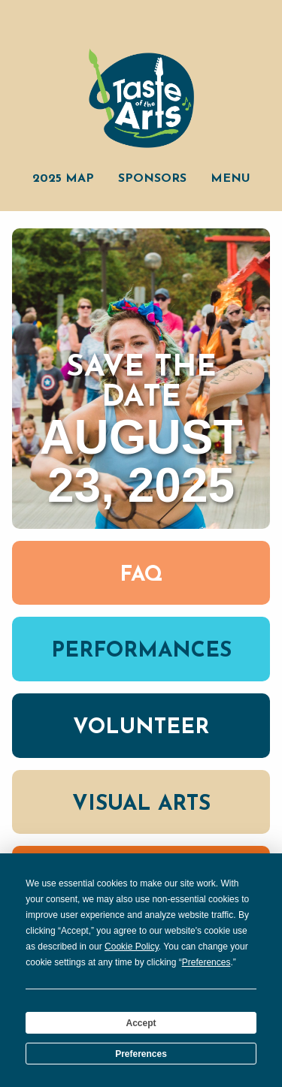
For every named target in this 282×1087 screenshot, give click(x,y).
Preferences (141, 1054)
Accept (141, 1023)
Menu (230, 179)
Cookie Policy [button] (132, 946)
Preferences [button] (206, 962)
